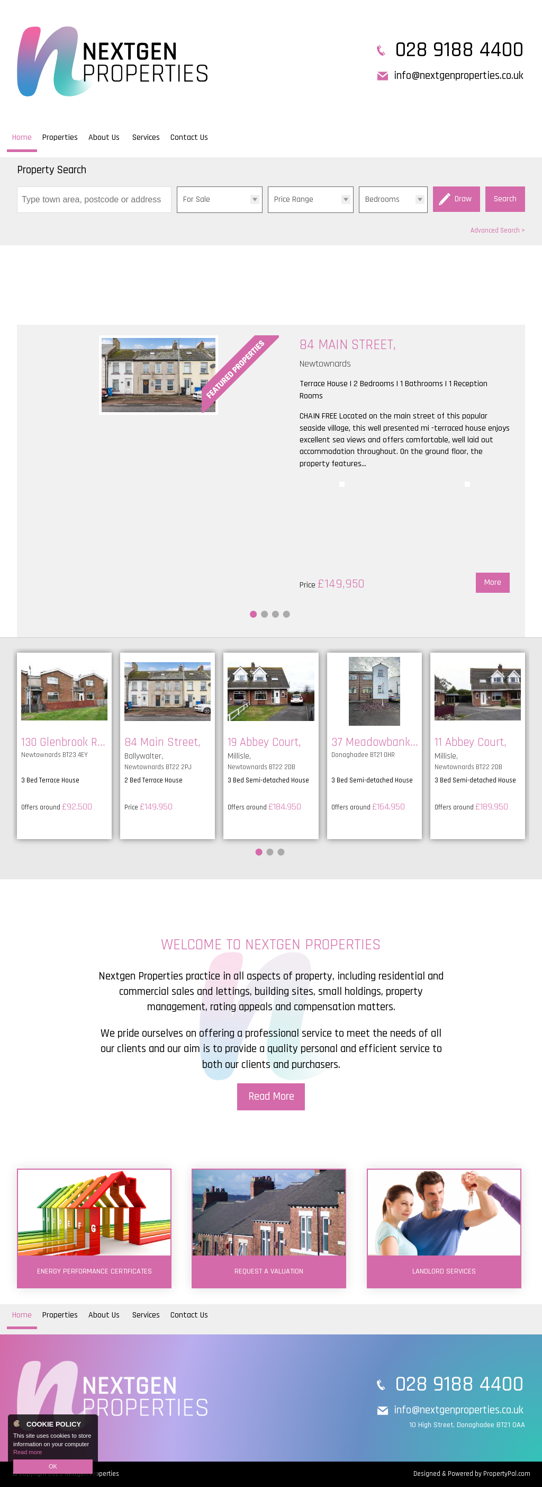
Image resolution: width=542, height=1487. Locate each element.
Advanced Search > (498, 230)
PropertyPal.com (506, 1474)
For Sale (196, 199)
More (492, 582)
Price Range (293, 199)
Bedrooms (382, 199)
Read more (27, 1452)
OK (53, 1466)
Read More (271, 1096)
